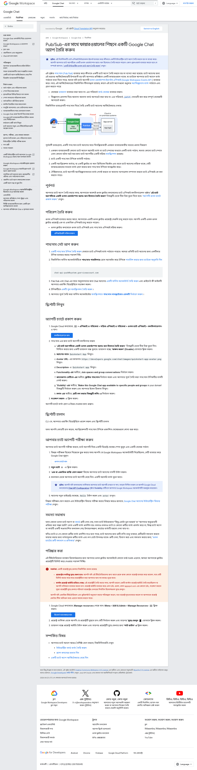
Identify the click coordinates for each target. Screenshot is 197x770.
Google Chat (11, 12)
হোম (47, 38)
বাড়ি (45, 3)
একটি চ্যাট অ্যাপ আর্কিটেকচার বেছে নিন (69, 657)
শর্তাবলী (43, 764)
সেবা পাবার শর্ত (46, 742)
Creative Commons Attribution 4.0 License (91, 670)
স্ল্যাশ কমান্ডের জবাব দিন (68, 652)
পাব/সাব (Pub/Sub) (63, 73)
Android (74, 753)
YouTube (149, 737)
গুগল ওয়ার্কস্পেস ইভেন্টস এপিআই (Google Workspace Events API (121, 80)
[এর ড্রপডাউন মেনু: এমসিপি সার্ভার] (112, 3)
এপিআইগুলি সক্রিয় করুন (64, 233)
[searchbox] (18, 26)
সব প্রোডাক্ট (138, 753)
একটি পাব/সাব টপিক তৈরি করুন (66, 251)
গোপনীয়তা (53, 764)
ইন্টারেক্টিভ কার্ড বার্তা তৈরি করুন (72, 648)
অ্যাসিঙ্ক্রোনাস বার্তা (140, 83)
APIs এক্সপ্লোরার (98, 737)
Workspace (22, 3)
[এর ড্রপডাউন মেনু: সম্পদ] (92, 3)
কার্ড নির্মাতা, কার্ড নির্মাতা (69, 17)
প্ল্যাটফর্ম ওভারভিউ (47, 724)
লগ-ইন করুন (188, 3)
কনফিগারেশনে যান (61, 335)
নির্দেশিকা (88, 38)
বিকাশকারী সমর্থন (47, 737)
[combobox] (144, 3)
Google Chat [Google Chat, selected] (58, 3)
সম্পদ (86, 3)
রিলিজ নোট (45, 733)
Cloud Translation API (83, 29)
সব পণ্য (72, 3)
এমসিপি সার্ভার (103, 3)
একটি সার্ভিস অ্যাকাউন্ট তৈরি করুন (122, 281)
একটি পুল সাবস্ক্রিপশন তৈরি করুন (76, 289)
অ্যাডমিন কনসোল (99, 724)
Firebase (99, 753)
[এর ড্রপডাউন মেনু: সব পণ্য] (78, 3)
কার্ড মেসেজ (103, 92)
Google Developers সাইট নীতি (62, 673)
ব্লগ (146, 724)
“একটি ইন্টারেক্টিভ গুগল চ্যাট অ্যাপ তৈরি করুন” (82, 66)
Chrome (86, 753)
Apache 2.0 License (141, 670)
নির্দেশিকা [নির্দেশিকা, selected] (19, 17)
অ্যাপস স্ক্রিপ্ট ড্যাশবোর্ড (101, 729)
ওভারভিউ (7, 17)
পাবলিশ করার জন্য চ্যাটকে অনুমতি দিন (144, 259)
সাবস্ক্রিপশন (111, 154)
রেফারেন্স (31, 17)
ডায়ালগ (62, 92)
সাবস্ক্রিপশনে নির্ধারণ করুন (117, 294)
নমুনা (42, 17)
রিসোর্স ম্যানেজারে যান (63, 615)
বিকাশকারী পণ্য (46, 729)
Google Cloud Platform (118, 753)
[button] (18, 49)
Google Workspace (60, 38)
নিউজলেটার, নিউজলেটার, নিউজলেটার (161, 729)
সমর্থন (52, 17)
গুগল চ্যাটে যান (60, 461)
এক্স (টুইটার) (150, 733)
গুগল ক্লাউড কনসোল (100, 733)
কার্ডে (77, 522)
